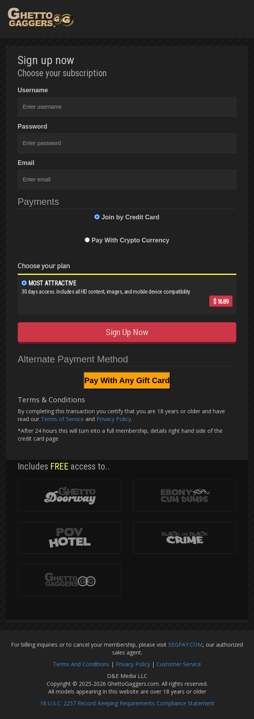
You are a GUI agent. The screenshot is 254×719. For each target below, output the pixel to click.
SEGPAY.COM (185, 644)
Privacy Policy (113, 419)
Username (33, 90)
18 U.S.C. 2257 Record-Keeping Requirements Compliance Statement (127, 703)
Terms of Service (62, 419)
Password (32, 126)
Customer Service (178, 664)
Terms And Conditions (81, 664)
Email (26, 163)
